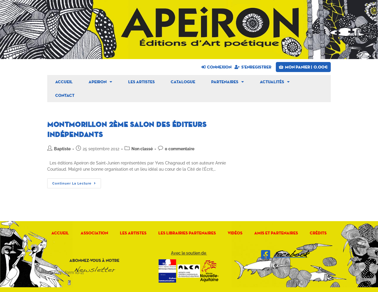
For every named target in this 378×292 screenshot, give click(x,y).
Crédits (318, 233)
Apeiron (100, 82)
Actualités (275, 82)
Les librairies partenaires (187, 233)
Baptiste (62, 148)
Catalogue (183, 81)
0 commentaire (179, 148)
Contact (64, 95)
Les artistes (141, 81)
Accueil (64, 81)
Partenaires (227, 82)
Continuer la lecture (76, 181)
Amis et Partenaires (276, 233)
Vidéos (235, 233)
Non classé (142, 148)
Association (94, 233)
